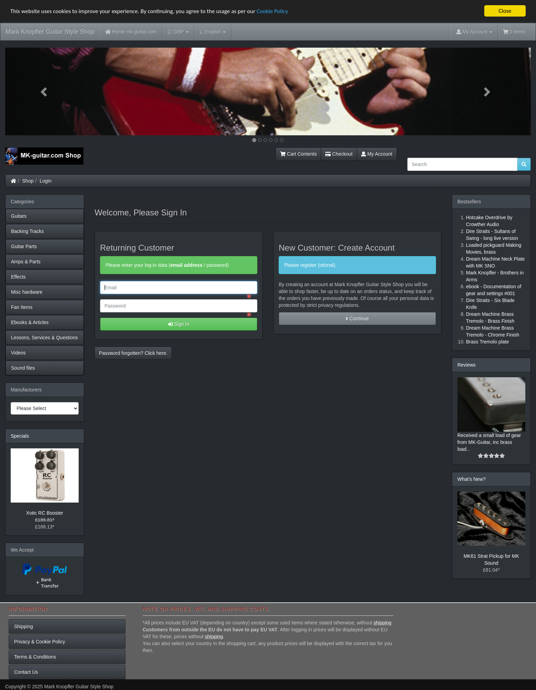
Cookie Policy (272, 10)
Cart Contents (298, 154)
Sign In (178, 324)
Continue (357, 318)
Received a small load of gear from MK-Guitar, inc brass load (489, 442)
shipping (382, 622)
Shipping (23, 626)
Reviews (466, 365)
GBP (178, 32)
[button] (44, 91)
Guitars (19, 216)
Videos (18, 353)
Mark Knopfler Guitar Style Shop (50, 31)
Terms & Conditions (35, 657)
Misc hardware (26, 292)
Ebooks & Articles (30, 322)
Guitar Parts (24, 246)
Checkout (339, 154)
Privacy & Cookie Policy (39, 641)
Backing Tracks (27, 231)
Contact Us (26, 672)
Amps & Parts (26, 261)
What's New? (471, 479)
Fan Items (21, 307)
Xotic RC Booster (44, 513)
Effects (18, 277)
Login (45, 181)
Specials (20, 436)
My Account (376, 154)
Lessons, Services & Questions (44, 337)
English (213, 32)
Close (504, 10)
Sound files (23, 368)
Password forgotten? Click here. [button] (133, 353)
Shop (28, 181)
